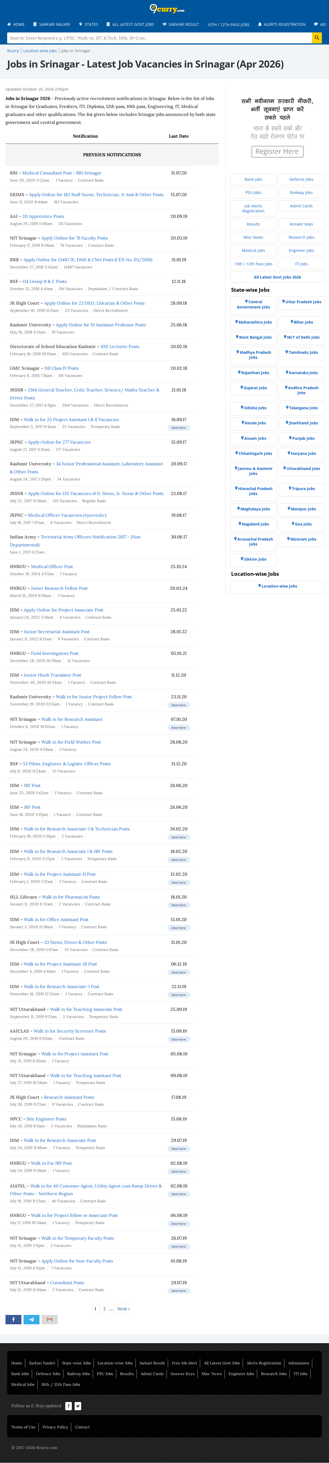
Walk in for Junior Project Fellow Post (94, 697)
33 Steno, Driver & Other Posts (75, 942)
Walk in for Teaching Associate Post (86, 1009)
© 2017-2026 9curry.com (34, 1447)
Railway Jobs (78, 1374)
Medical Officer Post (52, 566)
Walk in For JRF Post (51, 1163)
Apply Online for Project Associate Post (63, 610)
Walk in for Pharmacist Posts (71, 897)
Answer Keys (183, 1374)
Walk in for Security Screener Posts (70, 1031)
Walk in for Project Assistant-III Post (60, 964)
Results (127, 1374)
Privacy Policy (55, 1427)
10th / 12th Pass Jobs (60, 1384)
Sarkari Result (152, 1363)
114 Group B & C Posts (45, 281)
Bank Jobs (20, 1374)
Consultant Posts (67, 1283)
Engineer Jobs (241, 1374)
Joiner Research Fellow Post (59, 588)
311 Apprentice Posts (43, 216)
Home (16, 1363)
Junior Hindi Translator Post (52, 675)
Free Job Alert (184, 1363)
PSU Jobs (105, 1374)
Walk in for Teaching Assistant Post (85, 1075)
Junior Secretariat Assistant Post (57, 632)
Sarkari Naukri (42, 1363)
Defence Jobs (48, 1374)
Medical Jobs (23, 1384)
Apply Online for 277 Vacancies (59, 442)
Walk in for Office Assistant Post (56, 919)
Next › (124, 1309)
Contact (82, 1427)
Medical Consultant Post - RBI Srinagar (61, 173)
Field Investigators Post (54, 653)
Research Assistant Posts (69, 1097)
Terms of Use (23, 1427)
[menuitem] (16, 24)
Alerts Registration (264, 1363)
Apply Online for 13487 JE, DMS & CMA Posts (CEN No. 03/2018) (88, 260)
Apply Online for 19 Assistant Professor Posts (101, 325)
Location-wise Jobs (115, 1363)
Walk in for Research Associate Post (60, 1140)
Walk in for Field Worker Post (71, 742)
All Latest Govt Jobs (222, 1363)
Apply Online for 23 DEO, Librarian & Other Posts (94, 303)
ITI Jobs (301, 1374)
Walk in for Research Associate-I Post (62, 986)
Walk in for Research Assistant (72, 719)
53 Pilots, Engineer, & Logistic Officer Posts (67, 764)
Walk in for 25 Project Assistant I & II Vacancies (71, 419)
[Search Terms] (164, 38)
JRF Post (32, 785)
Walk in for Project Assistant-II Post (60, 874)
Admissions (298, 1363)
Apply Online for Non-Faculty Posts (77, 1261)
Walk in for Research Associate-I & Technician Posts (77, 829)
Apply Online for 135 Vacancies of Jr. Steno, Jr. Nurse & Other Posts (95, 493)
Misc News (212, 1374)
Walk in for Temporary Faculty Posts (77, 1238)
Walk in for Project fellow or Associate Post (74, 1215)
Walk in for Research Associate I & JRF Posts (68, 851)
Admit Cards (152, 1374)
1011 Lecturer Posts (120, 346)
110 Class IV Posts (61, 368)
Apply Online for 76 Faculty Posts (74, 238)
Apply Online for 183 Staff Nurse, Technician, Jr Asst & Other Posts (96, 195)
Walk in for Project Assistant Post (74, 1054)
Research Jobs (274, 1374)
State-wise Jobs (76, 1363)
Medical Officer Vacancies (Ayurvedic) (67, 515)
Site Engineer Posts (46, 1119)
